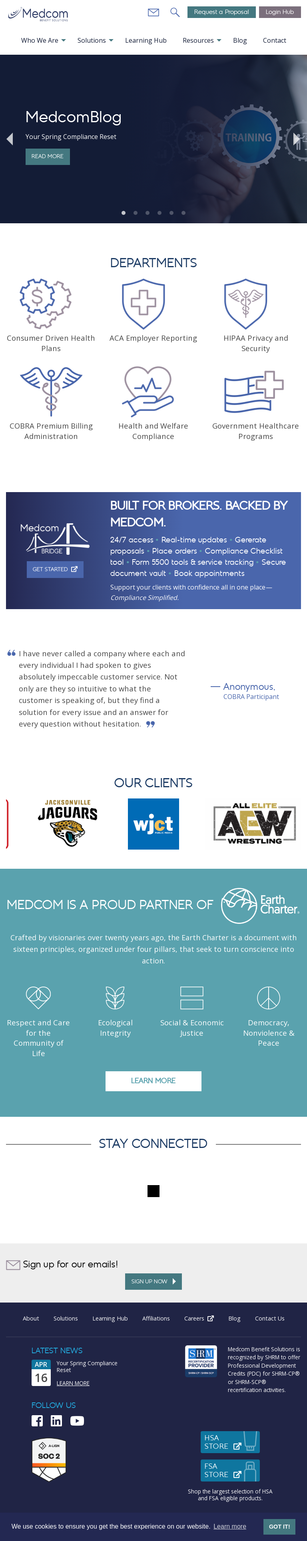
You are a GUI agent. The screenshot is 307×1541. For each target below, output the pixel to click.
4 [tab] (159, 213)
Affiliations (156, 1318)
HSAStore (232, 1442)
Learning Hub (146, 40)
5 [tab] (171, 213)
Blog (240, 40)
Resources (198, 40)
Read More (48, 156)
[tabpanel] (153, 139)
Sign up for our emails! (62, 1265)
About (31, 1318)
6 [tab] (183, 213)
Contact (274, 40)
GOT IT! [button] (279, 1526)
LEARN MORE (153, 1081)
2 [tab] (136, 213)
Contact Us (270, 1318)
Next (297, 139)
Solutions (92, 40)
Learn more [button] (229, 1526)
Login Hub (280, 12)
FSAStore (232, 1470)
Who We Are (39, 40)
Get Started (58, 569)
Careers (202, 1318)
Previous (10, 139)
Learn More (73, 1383)
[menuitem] (43, 40)
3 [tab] (148, 213)
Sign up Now (154, 1281)
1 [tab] (124, 213)
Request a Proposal (221, 12)
